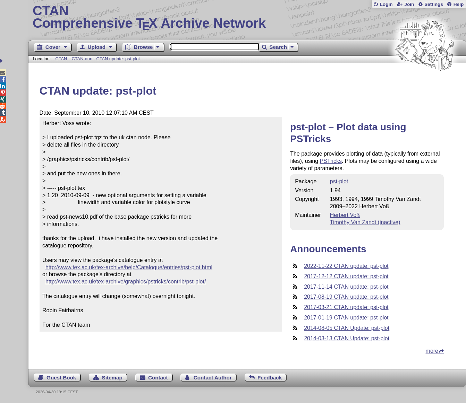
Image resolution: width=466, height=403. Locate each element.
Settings (433, 4)
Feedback (269, 377)
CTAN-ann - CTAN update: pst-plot (106, 58)
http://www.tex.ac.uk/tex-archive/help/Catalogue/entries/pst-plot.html (128, 267)
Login (386, 4)
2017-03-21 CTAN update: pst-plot (346, 307)
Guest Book (61, 377)
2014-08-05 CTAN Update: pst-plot (346, 328)
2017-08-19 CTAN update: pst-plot (346, 297)
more (432, 351)
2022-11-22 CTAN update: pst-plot (346, 266)
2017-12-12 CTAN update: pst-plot (346, 276)
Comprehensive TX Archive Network (247, 17)
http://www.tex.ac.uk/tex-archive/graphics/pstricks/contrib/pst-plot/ (125, 281)
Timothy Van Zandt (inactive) (365, 222)
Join (409, 4)
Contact (158, 377)
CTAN (61, 58)
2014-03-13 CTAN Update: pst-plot (346, 338)
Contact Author (213, 377)
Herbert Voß (345, 215)
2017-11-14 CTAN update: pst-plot (346, 287)
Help (459, 4)
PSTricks (331, 161)
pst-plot (339, 181)
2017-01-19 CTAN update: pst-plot (346, 318)
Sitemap (112, 377)
